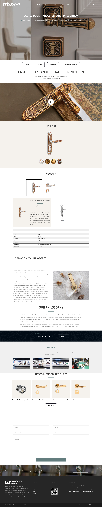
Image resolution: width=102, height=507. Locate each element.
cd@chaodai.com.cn (74, 491)
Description (53, 64)
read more (51, 405)
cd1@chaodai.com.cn (88, 491)
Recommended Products (71, 64)
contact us (63, 337)
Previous (8, 390)
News (61, 4)
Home (39, 4)
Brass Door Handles (43, 20)
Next (93, 390)
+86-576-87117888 (88, 489)
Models (40, 64)
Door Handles (35, 20)
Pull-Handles (54, 487)
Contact (69, 4)
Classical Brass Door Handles (56, 20)
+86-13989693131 (74, 489)
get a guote (81, 471)
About (46, 4)
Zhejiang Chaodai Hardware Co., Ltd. (17, 504)
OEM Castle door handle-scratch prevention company (36, 272)
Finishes (27, 64)
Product (54, 4)
